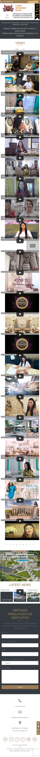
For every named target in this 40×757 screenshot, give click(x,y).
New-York (23, 751)
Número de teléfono (9, 641)
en (33, 4)
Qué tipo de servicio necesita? (13, 659)
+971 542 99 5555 (20, 706)
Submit (20, 687)
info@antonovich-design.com (20, 717)
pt (32, 9)
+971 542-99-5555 (8, 2)
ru (33, 11)
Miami (11, 751)
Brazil (28, 751)
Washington (17, 751)
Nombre (5, 632)
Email (4, 650)
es (32, 6)
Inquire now (33, 2)
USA (20, 747)
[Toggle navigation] (7, 16)
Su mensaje (6, 668)
